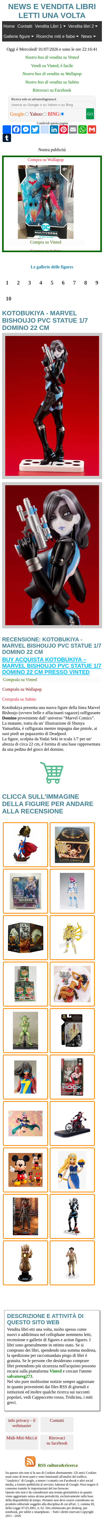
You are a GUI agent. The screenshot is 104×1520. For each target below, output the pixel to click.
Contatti (24, 26)
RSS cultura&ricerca (57, 1465)
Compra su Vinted (45, 242)
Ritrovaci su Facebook (52, 90)
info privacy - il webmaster (21, 1423)
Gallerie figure (18, 36)
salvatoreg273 (19, 1376)
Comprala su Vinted (20, 679)
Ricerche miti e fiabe (57, 36)
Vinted (56, 1371)
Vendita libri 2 (82, 26)
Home (9, 26)
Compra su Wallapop (46, 159)
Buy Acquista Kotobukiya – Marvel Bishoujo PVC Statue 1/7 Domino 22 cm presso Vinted (51, 666)
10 (8, 298)
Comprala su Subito (19, 699)
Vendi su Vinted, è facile (52, 65)
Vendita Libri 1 (50, 26)
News (88, 36)
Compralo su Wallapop (22, 689)
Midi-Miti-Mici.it (21, 1437)
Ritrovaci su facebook (56, 1440)
